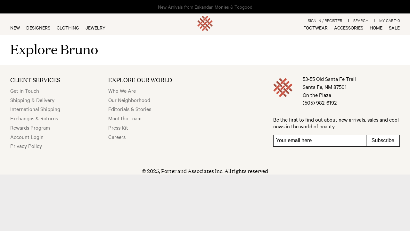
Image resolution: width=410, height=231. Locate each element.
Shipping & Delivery (32, 99)
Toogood (243, 7)
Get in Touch (24, 90)
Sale (394, 27)
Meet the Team (125, 118)
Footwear (315, 27)
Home (376, 27)
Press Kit (118, 127)
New (15, 27)
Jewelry (95, 27)
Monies (222, 7)
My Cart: (389, 20)
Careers (117, 136)
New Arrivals (170, 7)
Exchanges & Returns (34, 118)
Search (360, 20)
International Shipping (35, 108)
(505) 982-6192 (320, 102)
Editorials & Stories (129, 108)
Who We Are (122, 90)
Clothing (68, 27)
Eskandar (203, 7)
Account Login (27, 136)
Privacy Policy (26, 145)
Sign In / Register (325, 20)
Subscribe (383, 140)
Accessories (348, 27)
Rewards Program (30, 127)
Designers (38, 27)
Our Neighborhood (129, 99)
